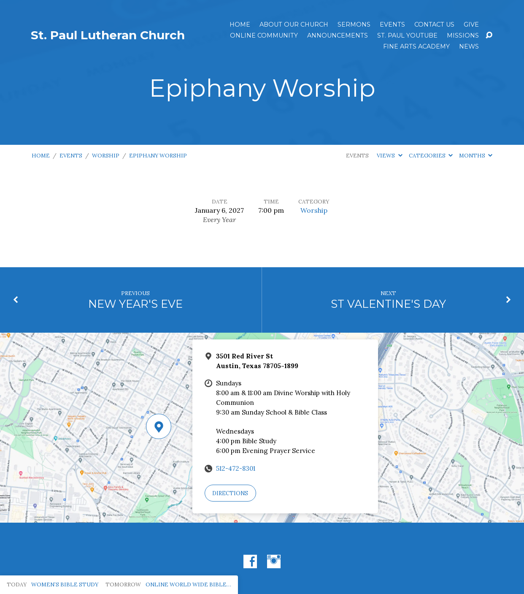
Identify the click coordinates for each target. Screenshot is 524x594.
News (469, 46)
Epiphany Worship (158, 155)
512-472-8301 (235, 468)
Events (392, 24)
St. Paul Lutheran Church (108, 35)
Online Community (264, 35)
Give (471, 24)
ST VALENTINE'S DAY (388, 303)
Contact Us (434, 24)
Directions (230, 493)
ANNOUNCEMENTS (337, 35)
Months (475, 155)
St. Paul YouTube (407, 35)
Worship (105, 155)
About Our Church (293, 24)
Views (389, 155)
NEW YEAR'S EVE (135, 303)
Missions (463, 35)
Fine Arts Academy (416, 46)
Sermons (354, 24)
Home (240, 24)
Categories (431, 155)
